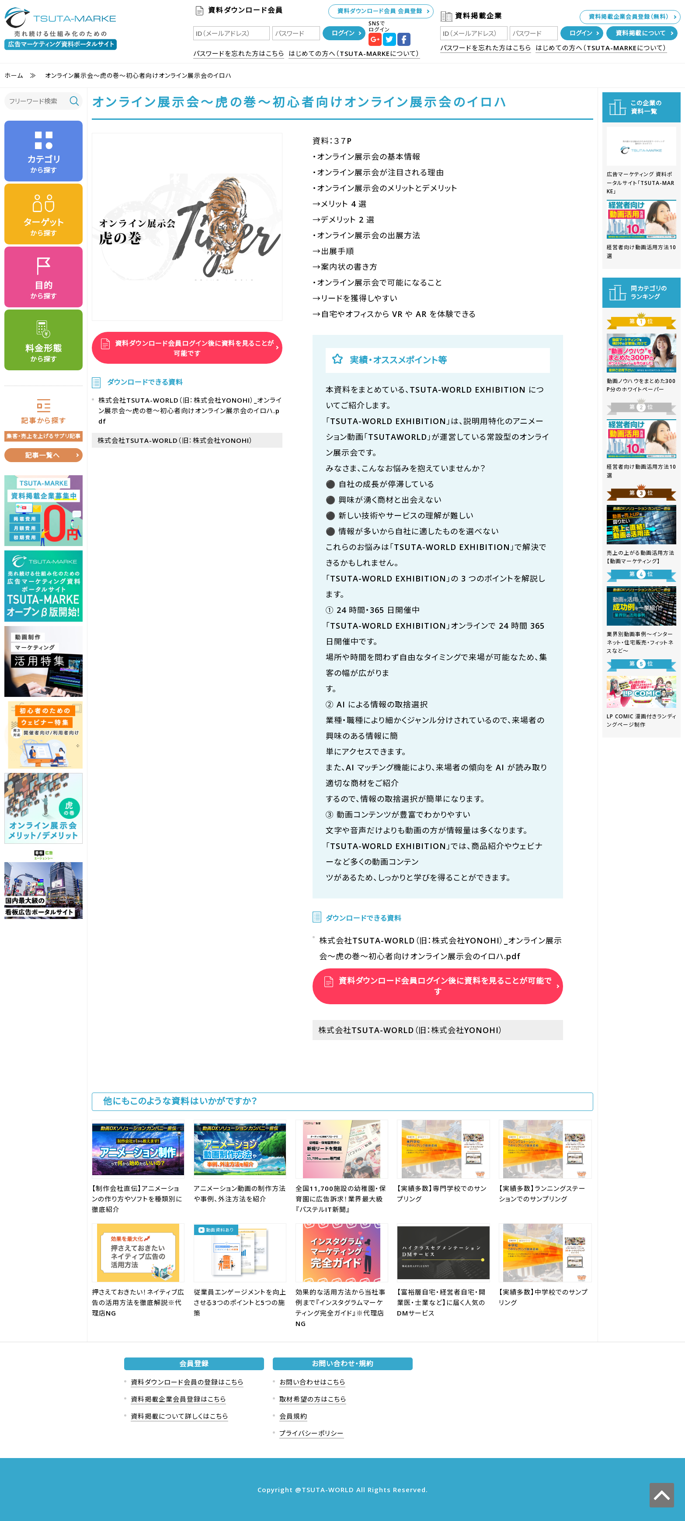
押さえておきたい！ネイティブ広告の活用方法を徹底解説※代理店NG (138, 1302)
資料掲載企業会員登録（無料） (629, 17)
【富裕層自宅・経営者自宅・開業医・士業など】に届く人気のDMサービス (441, 1302)
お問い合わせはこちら (312, 1382)
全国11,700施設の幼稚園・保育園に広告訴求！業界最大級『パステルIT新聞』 (341, 1199)
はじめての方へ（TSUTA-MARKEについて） (354, 53)
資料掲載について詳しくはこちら (179, 1416)
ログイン (343, 33)
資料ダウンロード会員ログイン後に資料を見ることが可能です (193, 347)
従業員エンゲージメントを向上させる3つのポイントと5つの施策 (240, 1302)
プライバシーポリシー (311, 1433)
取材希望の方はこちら (312, 1399)
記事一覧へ (42, 455)
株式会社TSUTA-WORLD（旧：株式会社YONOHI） (175, 440)
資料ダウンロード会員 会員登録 (379, 11)
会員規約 (293, 1416)
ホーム (13, 75)
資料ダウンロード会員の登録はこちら (187, 1382)
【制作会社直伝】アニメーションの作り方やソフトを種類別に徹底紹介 (137, 1199)
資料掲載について (640, 33)
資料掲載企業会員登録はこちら (178, 1399)
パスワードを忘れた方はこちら (238, 53)
